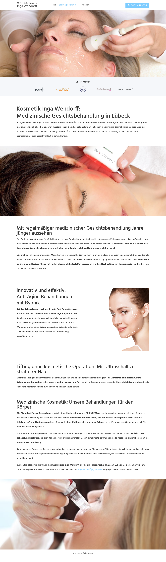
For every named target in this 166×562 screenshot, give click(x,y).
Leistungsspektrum (67, 5)
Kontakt (85, 5)
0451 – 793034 (139, 5)
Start (54, 5)
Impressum (77, 553)
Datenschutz (88, 553)
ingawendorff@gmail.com (90, 469)
